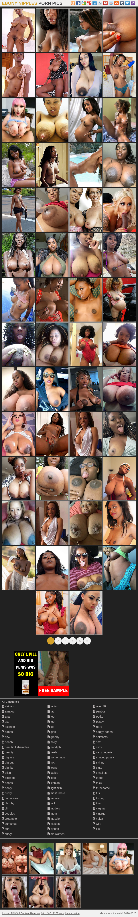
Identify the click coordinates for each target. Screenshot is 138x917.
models (54, 808)
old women (56, 834)
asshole (8, 726)
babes (7, 731)
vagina (99, 808)
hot (51, 762)
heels (53, 752)
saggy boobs (103, 731)
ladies (53, 772)
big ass (8, 757)
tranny (98, 798)
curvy (7, 834)
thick (97, 782)
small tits (100, 772)
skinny (98, 762)
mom (52, 813)
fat (51, 711)
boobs (7, 782)
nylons (53, 828)
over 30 (99, 706)
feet (51, 716)
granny (53, 737)
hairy (52, 742)
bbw (6, 737)
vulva (98, 818)
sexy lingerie (102, 752)
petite (98, 716)
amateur (8, 711)
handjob (54, 747)
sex (96, 742)
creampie (9, 818)
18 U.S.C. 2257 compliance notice (60, 913)
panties (99, 711)
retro (97, 726)
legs (52, 777)
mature (54, 798)
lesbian (54, 782)
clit (5, 808)
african (7, 706)
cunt (6, 828)
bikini (6, 772)
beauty (7, 752)
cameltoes (10, 798)
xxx (96, 828)
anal (6, 716)
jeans (53, 767)
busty (7, 793)
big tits (7, 767)
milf (51, 803)
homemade (56, 757)
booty (7, 788)
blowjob (8, 777)
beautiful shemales (15, 747)
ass (5, 721)
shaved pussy (103, 757)
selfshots (100, 737)
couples (8, 813)
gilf (51, 726)
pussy (98, 721)
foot (51, 721)
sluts (97, 767)
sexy (97, 747)
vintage (99, 813)
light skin (55, 788)
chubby (8, 803)
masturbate (56, 793)
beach (7, 742)
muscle (54, 818)
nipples (54, 823)
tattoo (98, 777)
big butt (8, 762)
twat (97, 803)
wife (97, 823)
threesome (101, 788)
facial (52, 706)
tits (96, 793)
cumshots (9, 823)
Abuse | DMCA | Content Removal (21, 913)
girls (52, 731)
